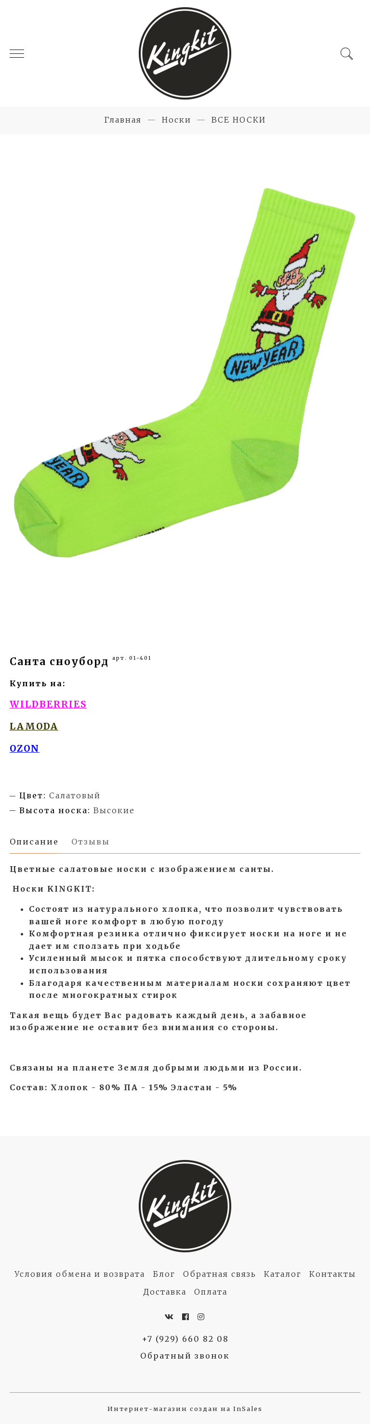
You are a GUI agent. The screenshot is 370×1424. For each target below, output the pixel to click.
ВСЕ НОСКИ (238, 120)
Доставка (164, 1292)
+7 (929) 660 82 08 (185, 1339)
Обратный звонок (185, 1356)
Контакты (332, 1274)
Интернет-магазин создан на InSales (185, 1408)
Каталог (283, 1274)
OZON (25, 748)
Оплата (210, 1292)
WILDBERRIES (48, 704)
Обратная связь (219, 1274)
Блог (164, 1274)
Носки (176, 120)
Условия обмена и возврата (79, 1274)
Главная (123, 120)
